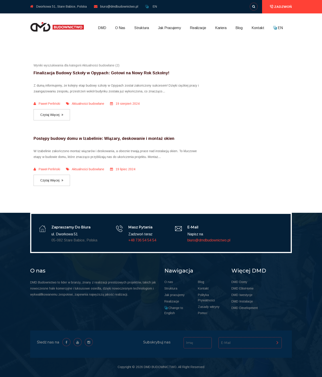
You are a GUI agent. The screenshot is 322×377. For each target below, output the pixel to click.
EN (155, 6)
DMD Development (244, 308)
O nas (168, 282)
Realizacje (198, 28)
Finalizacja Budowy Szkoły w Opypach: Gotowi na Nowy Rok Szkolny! (101, 73)
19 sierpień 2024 (125, 103)
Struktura (141, 28)
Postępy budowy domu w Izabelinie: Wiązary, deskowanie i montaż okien (104, 138)
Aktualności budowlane (85, 103)
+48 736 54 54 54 (142, 240)
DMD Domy (239, 282)
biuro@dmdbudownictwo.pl (116, 6)
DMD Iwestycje (241, 295)
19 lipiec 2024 (122, 169)
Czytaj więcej (51, 114)
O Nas (120, 28)
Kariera (221, 28)
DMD (102, 28)
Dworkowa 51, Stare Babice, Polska (58, 6)
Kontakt (258, 28)
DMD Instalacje (242, 301)
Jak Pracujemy (169, 28)
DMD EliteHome (242, 288)
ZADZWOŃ (281, 7)
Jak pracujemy (174, 295)
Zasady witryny (209, 307)
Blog (239, 28)
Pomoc (203, 313)
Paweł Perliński (47, 103)
